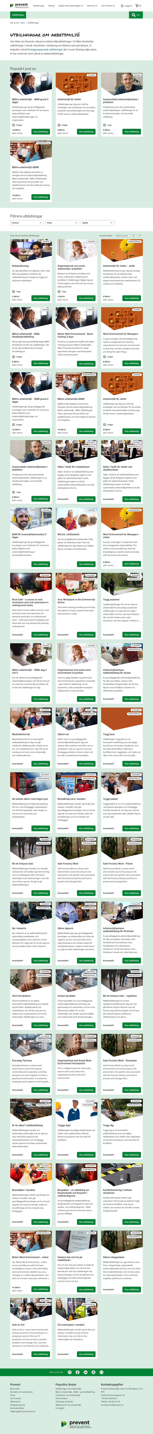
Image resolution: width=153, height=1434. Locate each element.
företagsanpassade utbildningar (45, 49)
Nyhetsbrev (15, 1401)
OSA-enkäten (61, 1398)
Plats (62, 222)
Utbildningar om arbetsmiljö (68, 1388)
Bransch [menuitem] (92, 5)
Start (22, 22)
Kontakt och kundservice (21, 1392)
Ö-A (140, 236)
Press (12, 1395)
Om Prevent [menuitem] (108, 5)
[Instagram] (70, 1372)
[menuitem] (19, 5)
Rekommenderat (122, 236)
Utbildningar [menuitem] (38, 5)
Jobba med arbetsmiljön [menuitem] (71, 5)
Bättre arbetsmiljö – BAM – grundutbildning (75, 1392)
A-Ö (133, 236)
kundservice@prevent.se (112, 1405)
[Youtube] (93, 1372)
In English (60, 1408)
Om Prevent (15, 1398)
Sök (136, 15)
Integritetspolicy (17, 1405)
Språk (97, 222)
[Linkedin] (85, 1372)
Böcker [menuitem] (52, 5)
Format (27, 222)
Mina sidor (15, 1388)
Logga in (126, 5)
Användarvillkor (17, 1408)
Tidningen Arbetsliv (64, 1401)
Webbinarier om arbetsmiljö (68, 1405)
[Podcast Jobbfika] (101, 1372)
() (138, 5)
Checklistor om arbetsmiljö (68, 1395)
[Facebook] (77, 1372)
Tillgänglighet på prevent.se (22, 1411)
